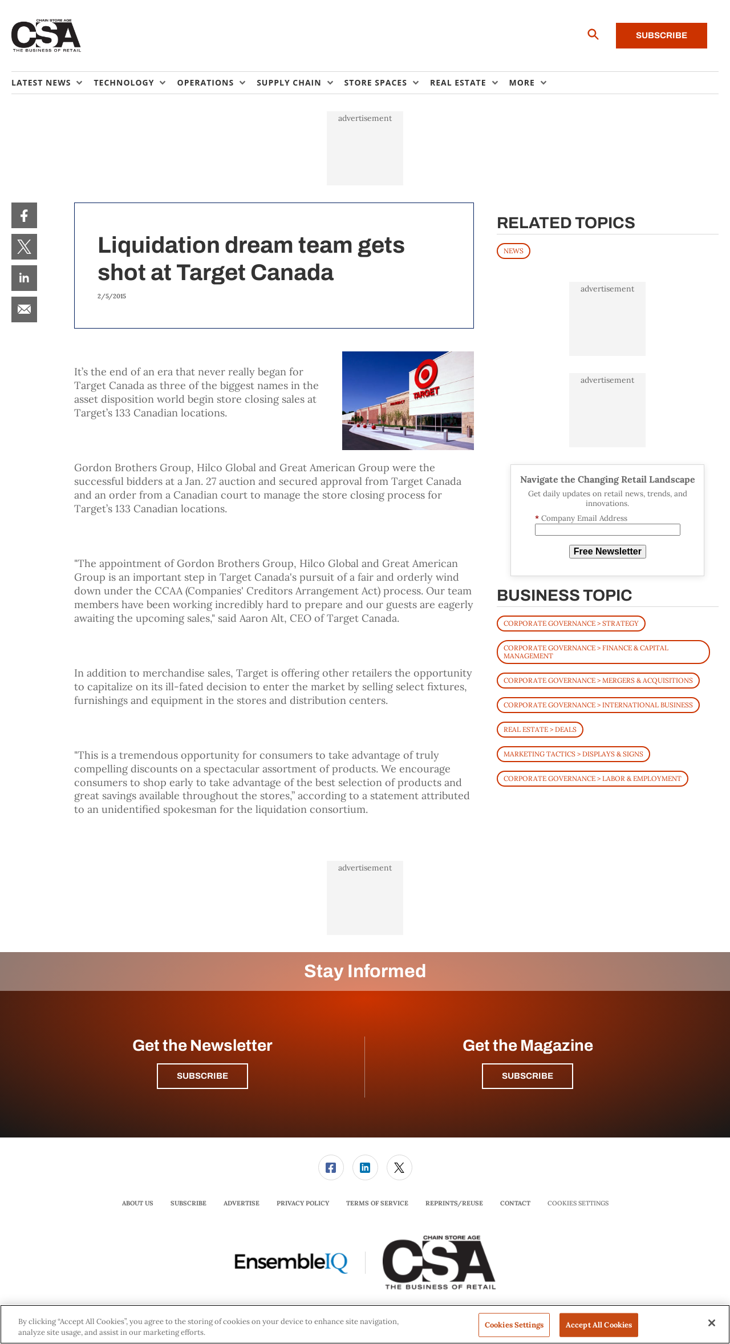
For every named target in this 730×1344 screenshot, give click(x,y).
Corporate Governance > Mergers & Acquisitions (598, 680)
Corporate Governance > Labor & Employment (593, 778)
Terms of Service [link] (377, 1203)
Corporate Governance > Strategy (571, 623)
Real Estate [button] (458, 82)
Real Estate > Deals (540, 729)
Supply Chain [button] (289, 82)
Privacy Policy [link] (303, 1203)
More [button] (522, 82)
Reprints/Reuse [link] (454, 1203)
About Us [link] (137, 1203)
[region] (365, 1324)
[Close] (711, 1322)
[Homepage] (46, 36)
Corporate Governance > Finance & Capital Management (586, 651)
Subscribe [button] (202, 1075)
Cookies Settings (578, 1203)
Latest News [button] (41, 82)
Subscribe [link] (188, 1203)
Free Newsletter (608, 551)
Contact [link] (515, 1203)
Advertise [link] (241, 1203)
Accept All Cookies (599, 1325)
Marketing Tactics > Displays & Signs (573, 754)
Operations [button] (205, 82)
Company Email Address (581, 518)
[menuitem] (52, 83)
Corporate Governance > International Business (598, 705)
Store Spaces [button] (375, 82)
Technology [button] (124, 82)
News (514, 250)
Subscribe (661, 35)
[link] (24, 215)
